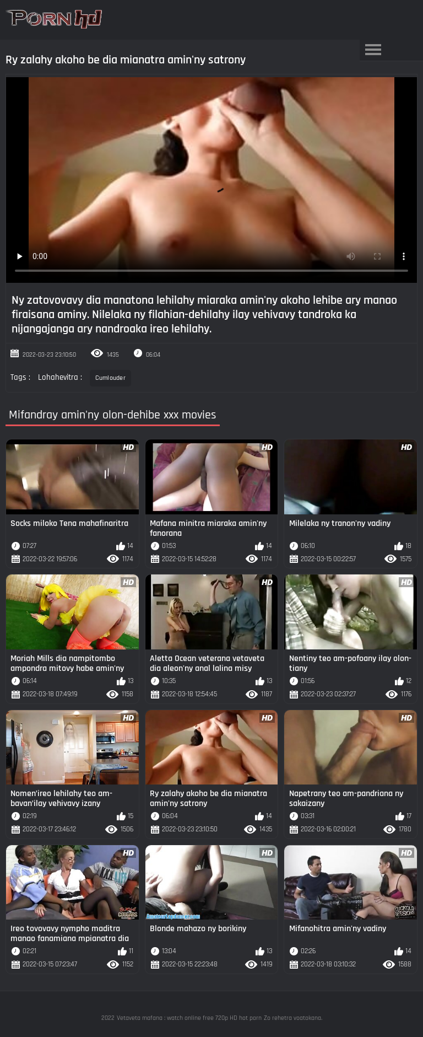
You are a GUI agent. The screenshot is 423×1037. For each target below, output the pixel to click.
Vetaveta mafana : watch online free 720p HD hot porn (189, 1018)
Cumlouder (110, 378)
